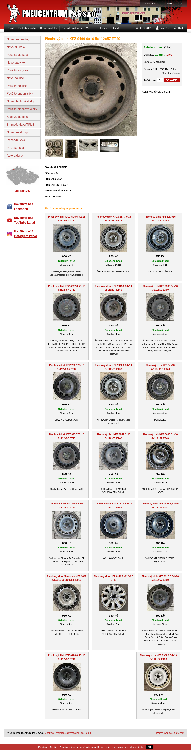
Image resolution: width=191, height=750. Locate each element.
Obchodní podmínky (72, 28)
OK (149, 747)
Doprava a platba (48, 28)
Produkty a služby (27, 28)
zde (141, 747)
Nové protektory (17, 132)
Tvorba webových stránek (170, 733)
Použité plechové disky (22, 109)
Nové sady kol (16, 62)
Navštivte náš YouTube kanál (24, 220)
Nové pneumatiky (18, 39)
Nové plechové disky (20, 101)
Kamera (104, 28)
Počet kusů (150, 80)
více (169, 54)
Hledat (181, 28)
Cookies (49, 733)
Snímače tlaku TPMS (21, 124)
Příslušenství (15, 147)
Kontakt (116, 28)
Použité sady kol (18, 70)
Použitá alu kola (17, 54)
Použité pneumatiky (20, 93)
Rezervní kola (16, 140)
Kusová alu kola (17, 116)
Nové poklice (15, 78)
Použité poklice (17, 85)
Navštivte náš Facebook (23, 206)
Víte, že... (91, 28)
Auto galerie (15, 155)
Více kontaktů (22, 190)
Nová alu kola (16, 47)
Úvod (11, 28)
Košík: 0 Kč (145, 28)
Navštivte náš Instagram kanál (25, 234)
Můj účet (165, 28)
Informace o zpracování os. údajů (73, 733)
